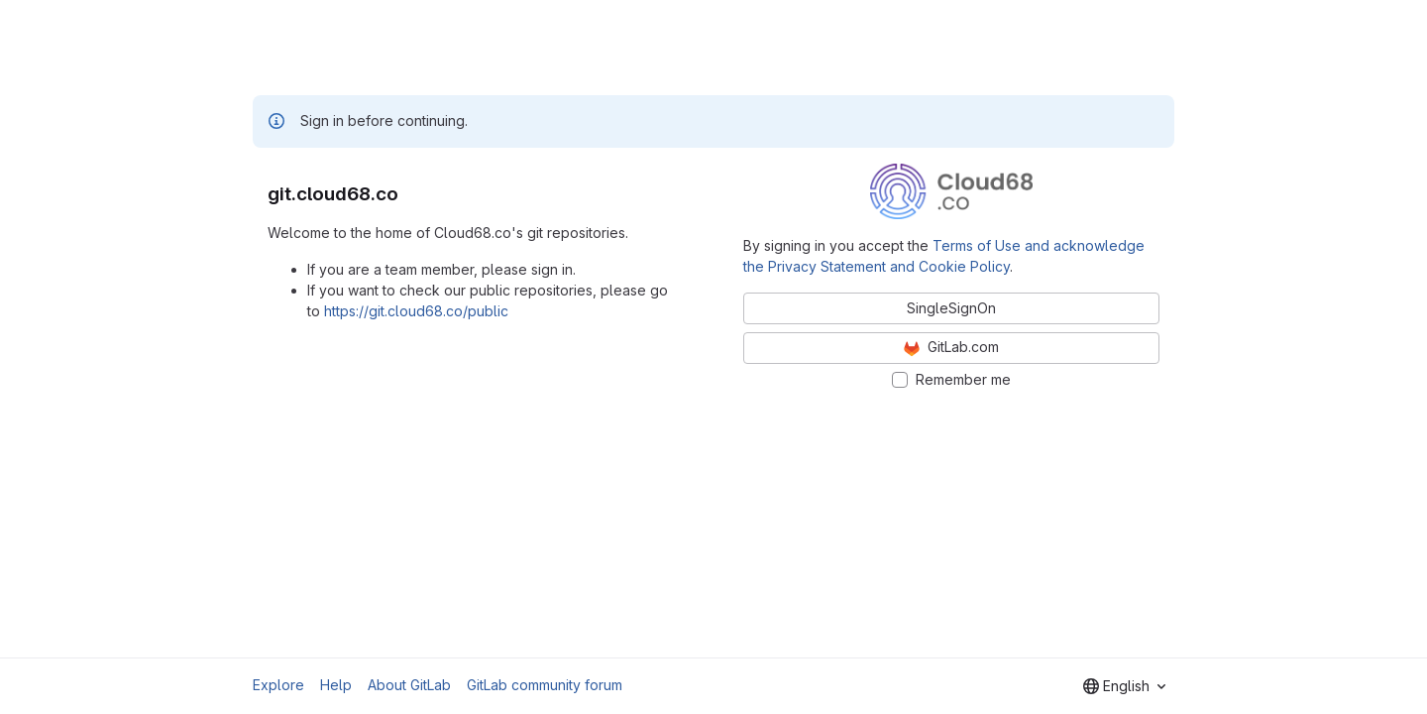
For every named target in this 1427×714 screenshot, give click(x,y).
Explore (278, 684)
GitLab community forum (544, 684)
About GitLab (409, 684)
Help (336, 684)
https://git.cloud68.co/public (416, 310)
